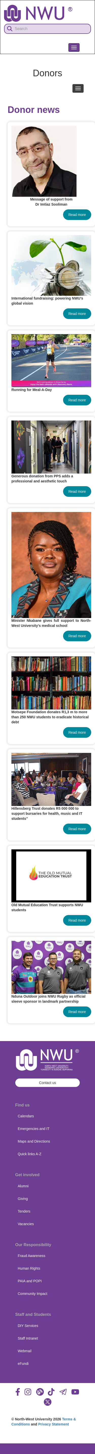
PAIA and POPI (30, 1281)
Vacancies (26, 1224)
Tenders (24, 1211)
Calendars (26, 1116)
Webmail (24, 1351)
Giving (23, 1199)
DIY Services (28, 1326)
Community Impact (32, 1294)
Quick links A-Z (29, 1154)
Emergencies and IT (33, 1129)
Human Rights (29, 1268)
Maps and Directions (34, 1141)
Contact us (47, 1083)
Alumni (23, 1186)
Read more (77, 215)
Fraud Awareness (31, 1256)
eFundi (23, 1364)
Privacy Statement (53, 1424)
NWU (84, 59)
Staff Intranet (28, 1338)
